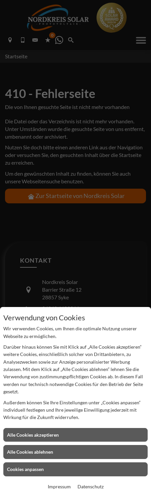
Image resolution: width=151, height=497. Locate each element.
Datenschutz (91, 486)
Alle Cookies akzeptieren (33, 435)
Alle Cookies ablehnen (30, 452)
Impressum (59, 486)
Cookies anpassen (25, 469)
